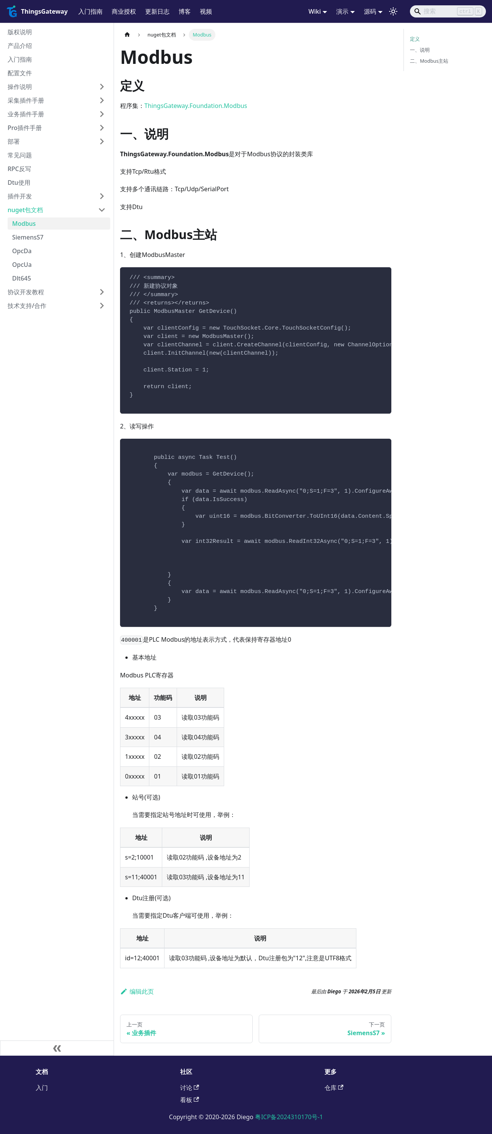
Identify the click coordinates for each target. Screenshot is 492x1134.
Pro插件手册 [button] (25, 128)
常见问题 (20, 155)
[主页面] (127, 35)
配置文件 (20, 73)
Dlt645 (21, 278)
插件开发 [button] (20, 196)
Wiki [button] (314, 11)
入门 (42, 1087)
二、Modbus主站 (429, 60)
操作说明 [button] (20, 86)
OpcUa (22, 264)
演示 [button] (342, 11)
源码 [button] (370, 11)
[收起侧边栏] (57, 1048)
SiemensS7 (27, 237)
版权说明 (20, 32)
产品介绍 (20, 45)
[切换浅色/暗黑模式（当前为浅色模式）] (393, 11)
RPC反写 (19, 169)
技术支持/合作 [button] (27, 305)
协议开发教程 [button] (26, 292)
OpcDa (22, 251)
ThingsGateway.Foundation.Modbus (195, 106)
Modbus (24, 223)
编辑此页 (137, 991)
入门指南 (90, 11)
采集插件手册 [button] (26, 100)
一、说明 (420, 49)
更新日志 (157, 11)
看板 (189, 1100)
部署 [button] (14, 141)
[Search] (448, 11)
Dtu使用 (19, 182)
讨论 (189, 1087)
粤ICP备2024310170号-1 (289, 1117)
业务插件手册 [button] (26, 114)
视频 (206, 11)
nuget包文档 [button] (25, 210)
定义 (415, 38)
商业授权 (124, 11)
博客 (185, 11)
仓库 (333, 1087)
